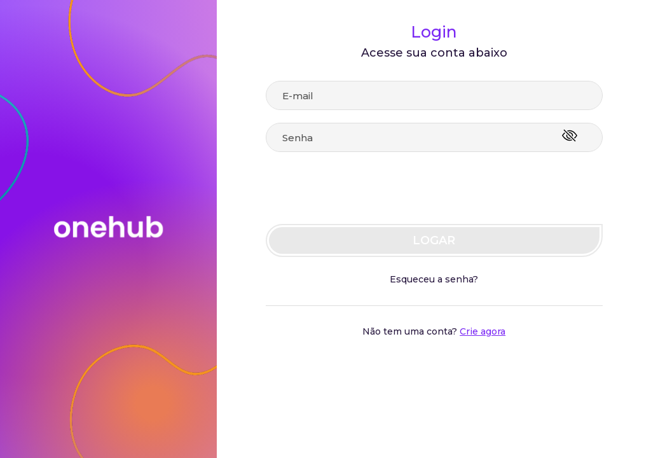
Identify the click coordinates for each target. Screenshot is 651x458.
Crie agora (482, 331)
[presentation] (343, 189)
